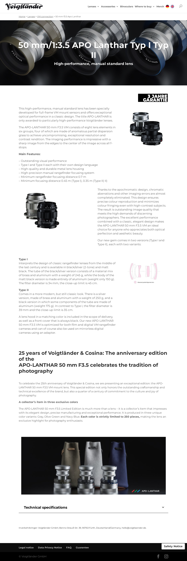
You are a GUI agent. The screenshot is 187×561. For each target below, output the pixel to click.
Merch (160, 6)
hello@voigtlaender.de (134, 528)
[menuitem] (167, 9)
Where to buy (143, 6)
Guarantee (82, 547)
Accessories (108, 6)
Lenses (92, 6)
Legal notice (26, 547)
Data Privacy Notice (50, 547)
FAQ (69, 547)
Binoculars (126, 6)
